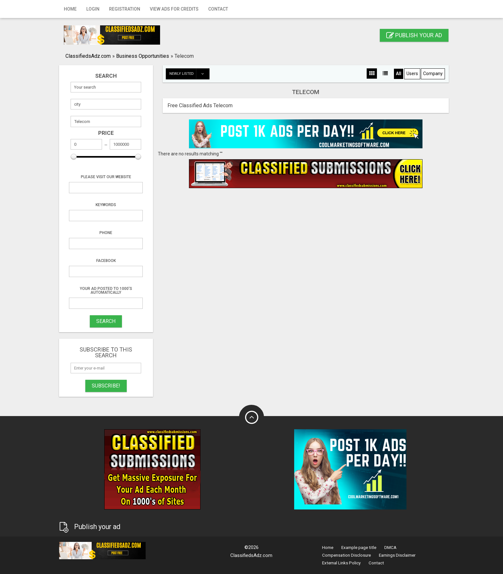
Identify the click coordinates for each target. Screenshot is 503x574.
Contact (218, 9)
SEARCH (105, 321)
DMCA (390, 547)
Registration (124, 9)
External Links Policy (341, 563)
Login (92, 9)
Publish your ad (414, 35)
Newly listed (189, 74)
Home (70, 9)
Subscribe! (106, 386)
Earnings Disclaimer (397, 555)
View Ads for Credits (174, 9)
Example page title (358, 547)
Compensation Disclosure (346, 555)
